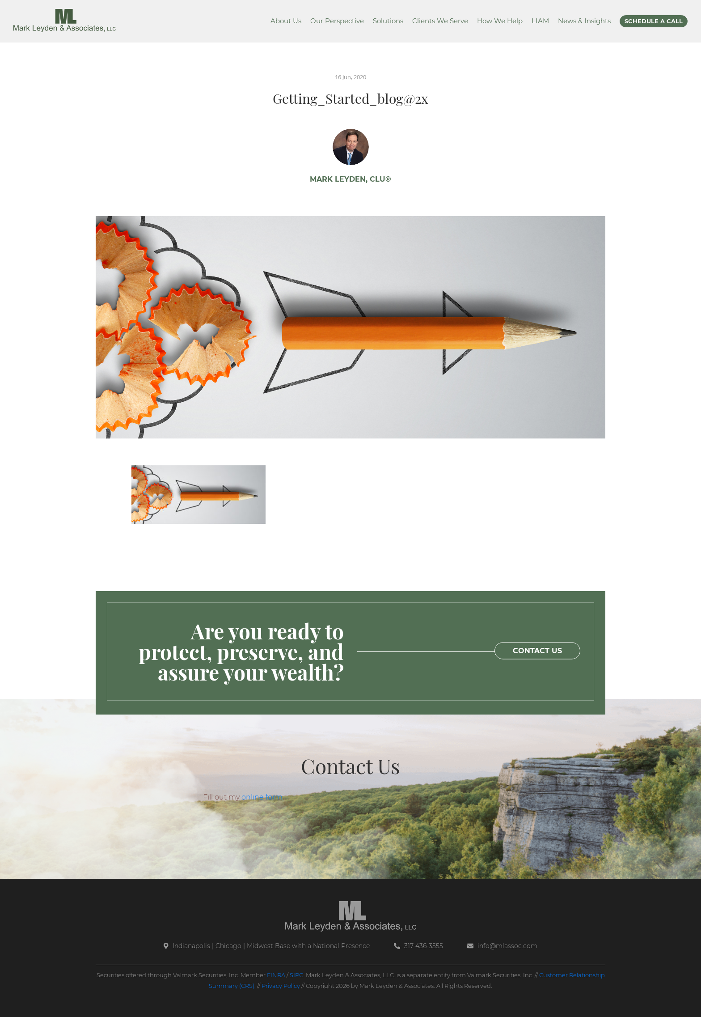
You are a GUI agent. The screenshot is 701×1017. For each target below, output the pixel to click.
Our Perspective (337, 20)
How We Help (500, 20)
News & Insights (584, 20)
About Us (285, 20)
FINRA (276, 975)
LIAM (540, 20)
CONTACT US (537, 651)
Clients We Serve (440, 20)
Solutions (388, 20)
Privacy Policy (281, 985)
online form (262, 797)
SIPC (296, 975)
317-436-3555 (418, 946)
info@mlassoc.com (502, 946)
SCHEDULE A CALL (654, 21)
